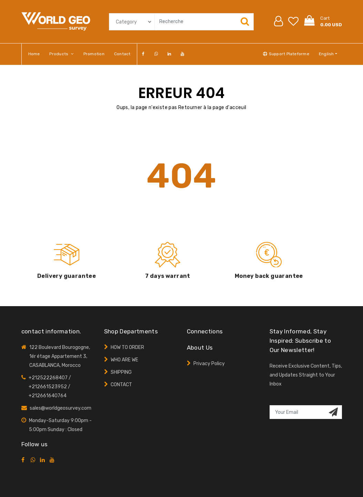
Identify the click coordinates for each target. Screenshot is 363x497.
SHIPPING (121, 372)
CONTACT (121, 385)
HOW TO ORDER (127, 347)
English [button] (326, 53)
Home (34, 53)
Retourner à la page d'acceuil (212, 107)
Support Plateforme (286, 53)
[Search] (202, 21)
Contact (122, 53)
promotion (93, 53)
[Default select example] (130, 21)
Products (61, 53)
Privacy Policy (209, 364)
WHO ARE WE (124, 360)
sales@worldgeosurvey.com (60, 408)
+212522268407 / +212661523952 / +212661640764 (50, 387)
